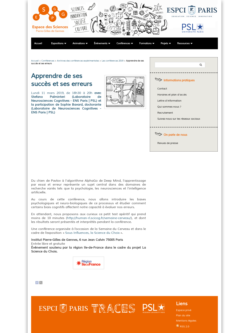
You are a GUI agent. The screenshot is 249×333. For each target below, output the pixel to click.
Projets (164, 43)
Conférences (123, 43)
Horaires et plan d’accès (172, 94)
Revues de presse (167, 143)
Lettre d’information (169, 100)
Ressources (183, 43)
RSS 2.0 (182, 326)
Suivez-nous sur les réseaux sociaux (178, 118)
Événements (100, 43)
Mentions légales (186, 320)
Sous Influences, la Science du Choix (92, 233)
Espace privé (183, 310)
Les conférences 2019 (112, 60)
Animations (79, 43)
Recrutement (165, 112)
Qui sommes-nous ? (169, 106)
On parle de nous (175, 135)
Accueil (38, 43)
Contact (162, 88)
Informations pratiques (179, 80)
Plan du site (183, 315)
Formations (145, 43)
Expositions (57, 43)
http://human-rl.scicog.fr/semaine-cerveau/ (99, 218)
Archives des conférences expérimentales (78, 60)
